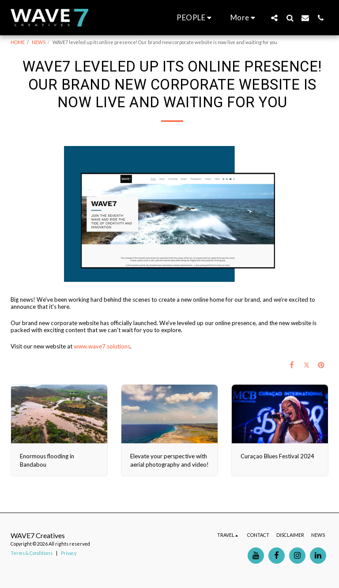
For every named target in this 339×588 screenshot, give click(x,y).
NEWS (38, 42)
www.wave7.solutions (102, 346)
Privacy (68, 553)
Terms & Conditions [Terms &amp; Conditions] (32, 553)
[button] (196, 17)
